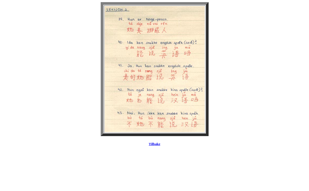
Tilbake (154, 144)
